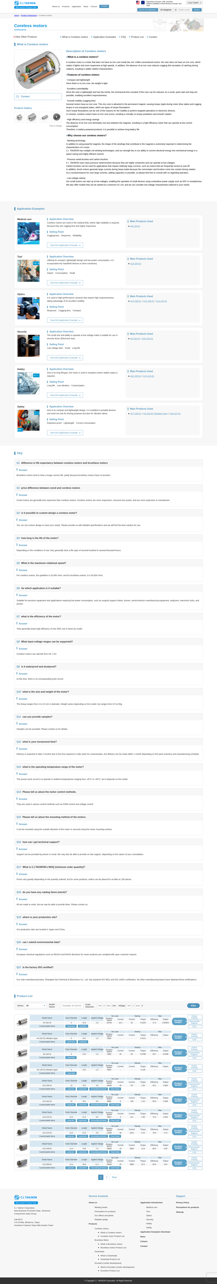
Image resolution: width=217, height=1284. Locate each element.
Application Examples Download (155, 1232)
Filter (193, 1005)
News (85, 6)
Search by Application (147, 10)
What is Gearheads (109, 1256)
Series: (20, 1005)
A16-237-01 (175, 413)
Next (114, 1177)
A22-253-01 (135, 263)
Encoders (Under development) (108, 1263)
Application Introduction (151, 1202)
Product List (136, 37)
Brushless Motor (102, 1240)
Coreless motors (102, 1228)
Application (76, 6)
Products (66, 6)
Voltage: (122, 1005)
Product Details (180, 1021)
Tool (148, 1211)
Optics (149, 1215)
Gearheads (99, 1251)
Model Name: (52, 1005)
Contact (104, 6)
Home (16, 15)
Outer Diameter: (89, 1005)
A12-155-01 (148, 301)
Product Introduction (29, 15)
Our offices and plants (104, 1215)
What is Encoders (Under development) (117, 1267)
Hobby (149, 1223)
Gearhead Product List (110, 1259)
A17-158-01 (135, 413)
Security (149, 1219)
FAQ (122, 37)
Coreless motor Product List (112, 1236)
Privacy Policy (182, 1202)
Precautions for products (105, 1211)
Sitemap (180, 1212)
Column (93, 6)
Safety (149, 1227)
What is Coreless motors (74, 37)
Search (197, 10)
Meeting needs (101, 1207)
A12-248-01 (135, 301)
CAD (195, 1027)
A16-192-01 (147, 338)
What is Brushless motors (111, 1244)
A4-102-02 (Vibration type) (155, 413)
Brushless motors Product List (113, 1248)
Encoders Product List (110, 1271)
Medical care (151, 1207)
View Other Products (25, 37)
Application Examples (103, 37)
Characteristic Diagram (195, 1022)
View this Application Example (64, 245)
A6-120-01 (135, 226)
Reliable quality (101, 1219)
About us (56, 6)
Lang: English (194, 3)
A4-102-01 (135, 338)
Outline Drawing (196, 1017)
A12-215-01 (161, 301)
